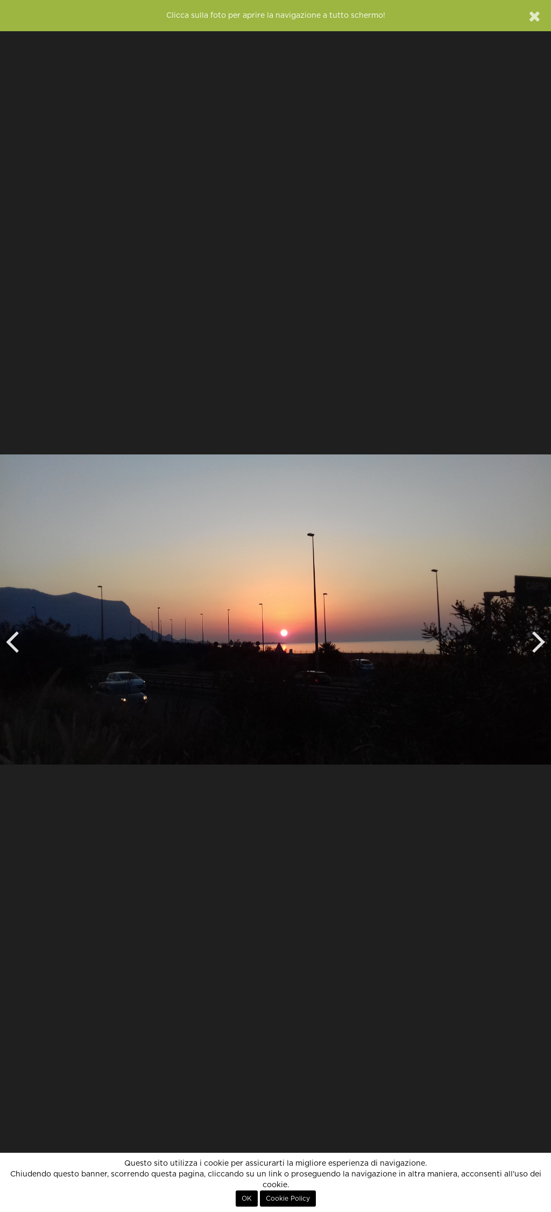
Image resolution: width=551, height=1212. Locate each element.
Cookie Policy (288, 1198)
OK (247, 1198)
